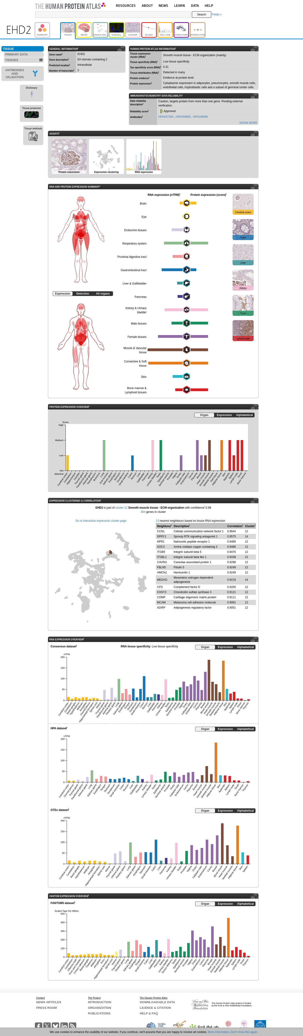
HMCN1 (162, 572)
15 (157, 520)
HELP (209, 5)
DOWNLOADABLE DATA (157, 1002)
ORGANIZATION (99, 1008)
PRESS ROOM (46, 1008)
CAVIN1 (162, 562)
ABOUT (147, 5)
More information (218, 1032)
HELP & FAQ (149, 1013)
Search (201, 14)
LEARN (179, 5)
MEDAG (162, 579)
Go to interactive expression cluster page (100, 520)
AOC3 (161, 546)
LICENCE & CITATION (155, 1008)
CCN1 (161, 531)
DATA (195, 5)
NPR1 (160, 541)
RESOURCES (126, 5)
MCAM (161, 602)
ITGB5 (161, 552)
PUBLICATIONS (99, 1013)
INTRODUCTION (99, 1002)
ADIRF (161, 607)
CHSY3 (161, 592)
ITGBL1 (162, 557)
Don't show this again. (244, 1032)
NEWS (163, 5)
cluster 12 (121, 507)
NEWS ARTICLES (48, 1002)
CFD (160, 587)
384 (143, 512)
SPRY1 (161, 536)
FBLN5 (161, 567)
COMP (161, 597)
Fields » (217, 14)
